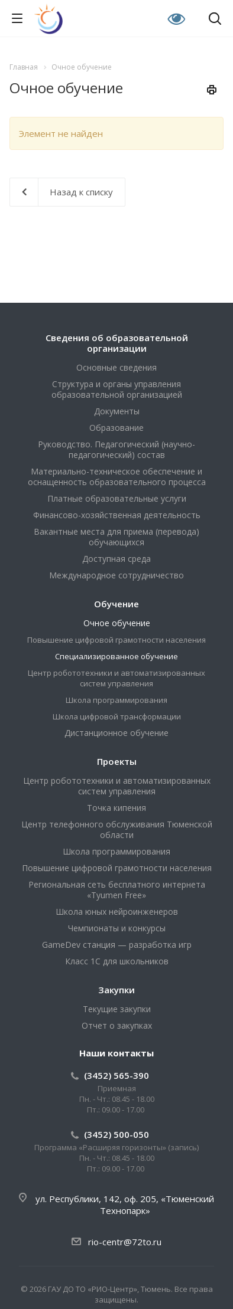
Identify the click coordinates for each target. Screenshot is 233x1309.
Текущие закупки (117, 1009)
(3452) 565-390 (116, 1075)
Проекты (117, 761)
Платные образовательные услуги (116, 498)
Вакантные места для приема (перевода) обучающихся (116, 537)
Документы (117, 411)
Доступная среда (116, 558)
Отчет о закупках (117, 1025)
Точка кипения (116, 807)
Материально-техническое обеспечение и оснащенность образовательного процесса (117, 476)
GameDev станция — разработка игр (117, 944)
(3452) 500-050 (116, 1134)
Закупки (116, 990)
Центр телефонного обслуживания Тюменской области (116, 829)
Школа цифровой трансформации (117, 716)
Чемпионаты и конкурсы (117, 928)
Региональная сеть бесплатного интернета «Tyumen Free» (116, 890)
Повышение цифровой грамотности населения (116, 639)
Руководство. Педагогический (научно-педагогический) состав (116, 449)
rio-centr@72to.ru (124, 1242)
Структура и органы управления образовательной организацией (116, 389)
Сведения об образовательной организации (117, 343)
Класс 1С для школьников (117, 961)
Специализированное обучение (116, 656)
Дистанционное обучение (116, 732)
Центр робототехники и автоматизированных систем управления (116, 678)
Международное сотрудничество (116, 575)
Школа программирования (116, 700)
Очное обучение (116, 623)
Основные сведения (116, 367)
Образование (116, 427)
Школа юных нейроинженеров (117, 911)
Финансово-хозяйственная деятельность (116, 515)
